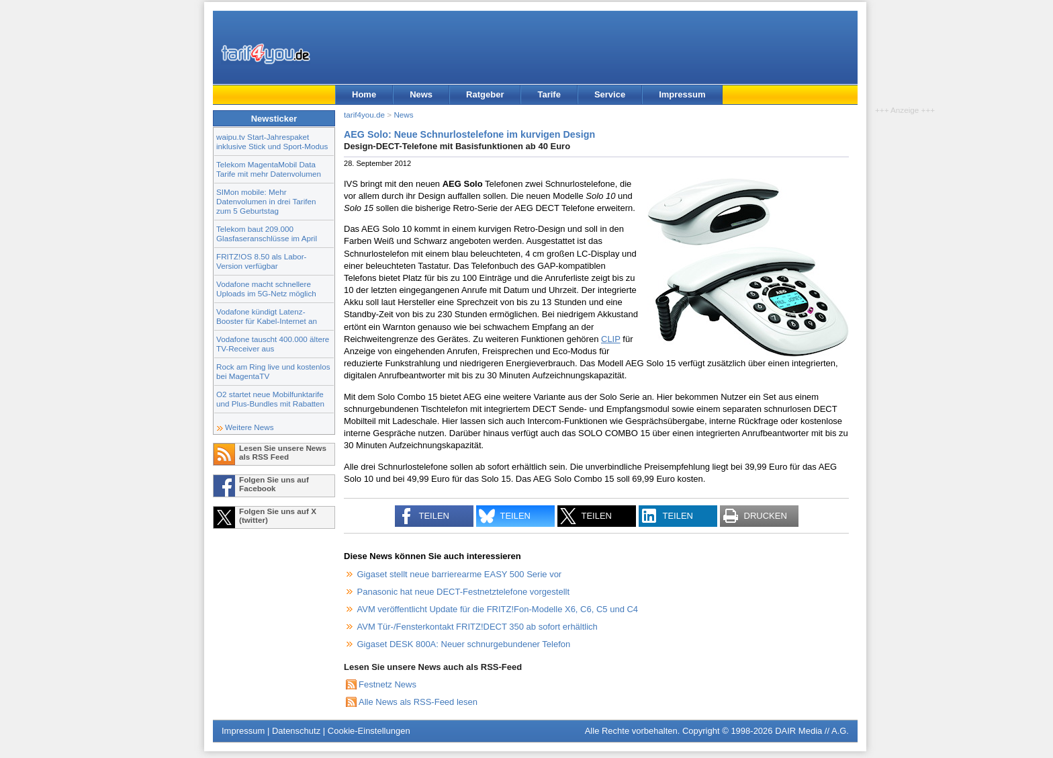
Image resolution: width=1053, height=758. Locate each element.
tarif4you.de (364, 114)
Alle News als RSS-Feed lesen (418, 702)
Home (364, 94)
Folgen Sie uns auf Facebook (274, 484)
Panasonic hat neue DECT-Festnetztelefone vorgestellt (463, 592)
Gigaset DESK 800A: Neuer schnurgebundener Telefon (464, 644)
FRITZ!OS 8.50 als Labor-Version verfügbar (261, 261)
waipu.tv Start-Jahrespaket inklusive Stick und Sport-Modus (272, 141)
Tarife (548, 94)
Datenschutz (296, 731)
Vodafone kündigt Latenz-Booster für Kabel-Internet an (266, 316)
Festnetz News (387, 684)
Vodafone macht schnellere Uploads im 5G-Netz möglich (266, 289)
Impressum (682, 94)
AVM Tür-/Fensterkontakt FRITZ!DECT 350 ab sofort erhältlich (477, 627)
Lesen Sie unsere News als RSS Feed (282, 452)
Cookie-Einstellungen (369, 731)
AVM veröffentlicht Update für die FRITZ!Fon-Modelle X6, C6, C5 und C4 (498, 609)
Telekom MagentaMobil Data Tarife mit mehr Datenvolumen (268, 169)
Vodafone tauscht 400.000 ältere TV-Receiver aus (272, 344)
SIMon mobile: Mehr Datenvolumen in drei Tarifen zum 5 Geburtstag (266, 201)
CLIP (611, 339)
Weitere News (249, 427)
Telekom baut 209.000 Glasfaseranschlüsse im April (266, 233)
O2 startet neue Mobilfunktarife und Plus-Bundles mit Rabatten (270, 399)
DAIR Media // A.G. (812, 731)
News (421, 94)
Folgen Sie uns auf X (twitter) (277, 515)
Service (609, 94)
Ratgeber (485, 94)
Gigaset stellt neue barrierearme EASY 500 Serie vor (459, 574)
